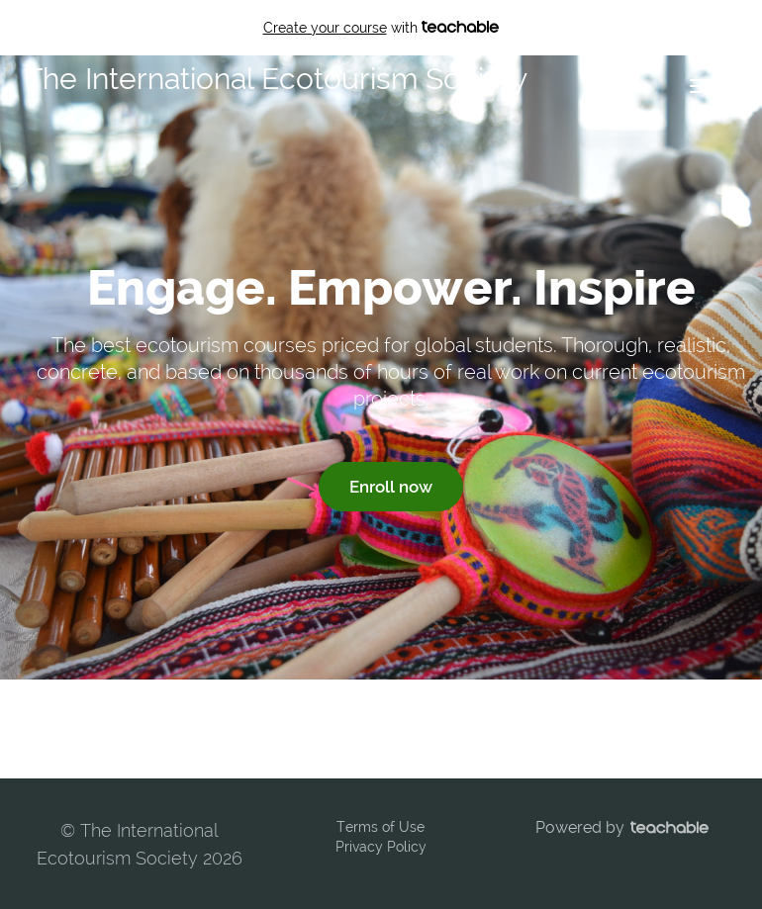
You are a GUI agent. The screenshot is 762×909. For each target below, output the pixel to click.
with (381, 28)
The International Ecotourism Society (276, 78)
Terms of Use (380, 827)
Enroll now (390, 487)
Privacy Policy (381, 847)
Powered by (622, 827)
